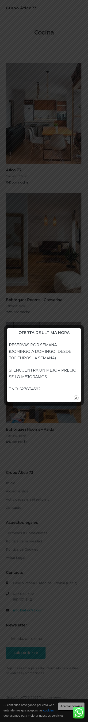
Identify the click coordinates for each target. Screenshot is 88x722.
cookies (48, 710)
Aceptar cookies (71, 706)
